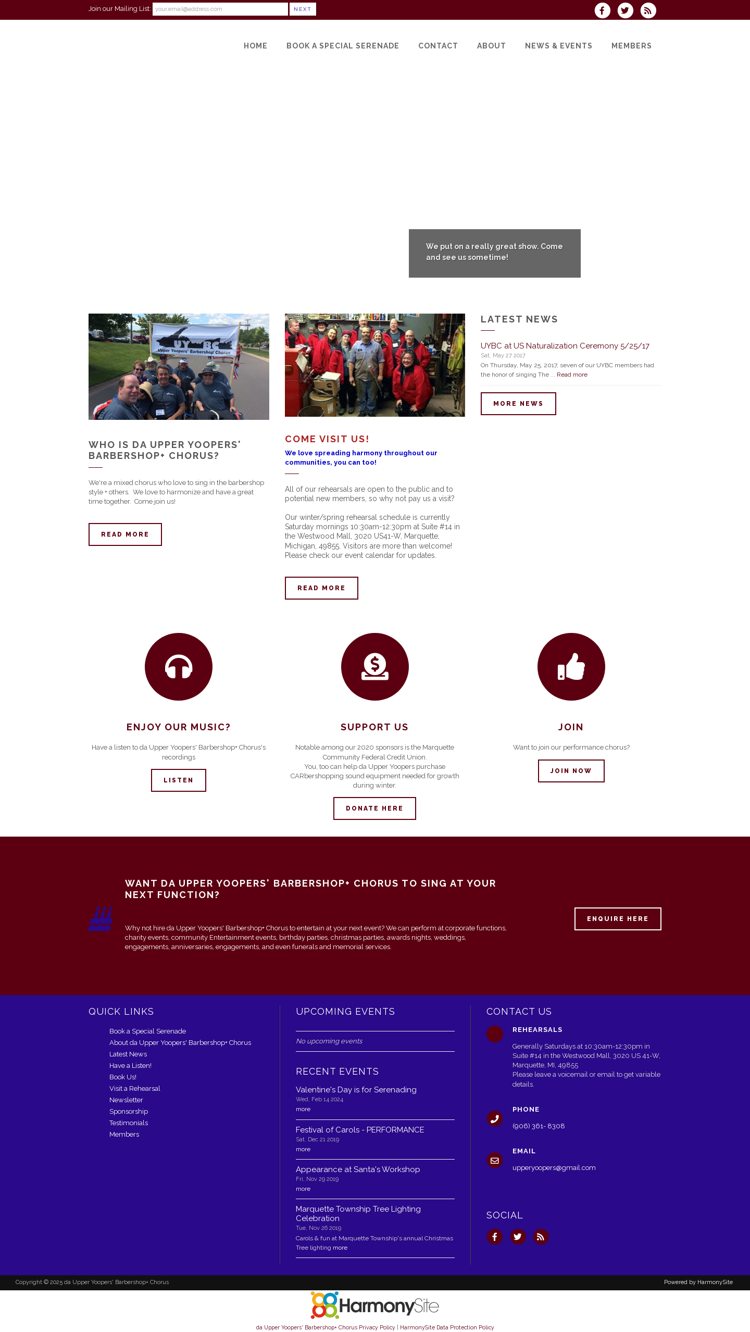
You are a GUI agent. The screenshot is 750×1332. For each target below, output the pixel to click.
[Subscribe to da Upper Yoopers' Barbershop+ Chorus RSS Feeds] (650, 12)
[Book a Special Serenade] (343, 46)
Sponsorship (128, 1111)
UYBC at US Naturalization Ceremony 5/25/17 (565, 346)
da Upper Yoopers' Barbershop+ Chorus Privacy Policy (325, 1327)
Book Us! (122, 1077)
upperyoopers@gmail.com (554, 1168)
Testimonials (128, 1123)
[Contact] (438, 46)
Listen (179, 780)
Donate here (375, 808)
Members (124, 1134)
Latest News (128, 1054)
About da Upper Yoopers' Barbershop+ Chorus (180, 1043)
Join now (571, 771)
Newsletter (126, 1100)
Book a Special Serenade (147, 1031)
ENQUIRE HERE (618, 919)
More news (518, 403)
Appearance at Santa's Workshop (358, 1169)
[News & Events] (559, 46)
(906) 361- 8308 (538, 1126)
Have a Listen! (130, 1065)
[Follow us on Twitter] (628, 12)
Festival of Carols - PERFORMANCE (360, 1130)
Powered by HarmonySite (698, 1282)
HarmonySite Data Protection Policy (447, 1327)
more (303, 1109)
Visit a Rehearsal (134, 1088)
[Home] (255, 46)
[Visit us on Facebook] (605, 12)
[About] (492, 46)
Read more (125, 534)
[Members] (631, 46)
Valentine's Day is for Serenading (356, 1089)
